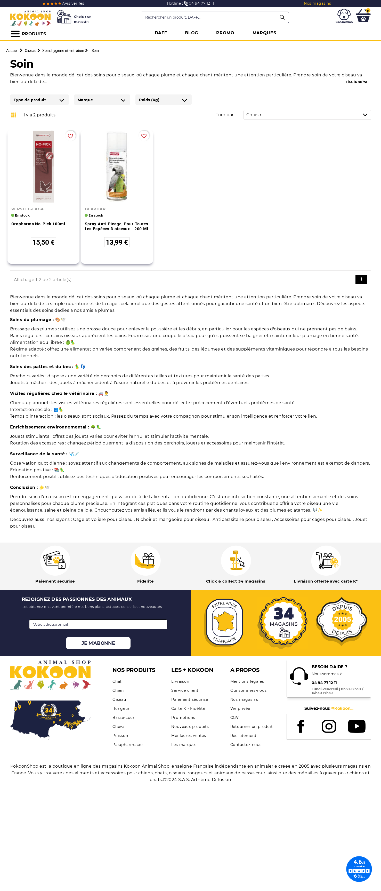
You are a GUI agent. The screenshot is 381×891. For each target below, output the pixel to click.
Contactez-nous (246, 744)
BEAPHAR (95, 208)
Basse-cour (123, 717)
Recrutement (243, 735)
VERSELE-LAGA (27, 208)
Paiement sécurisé (189, 699)
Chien (118, 690)
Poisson (120, 735)
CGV (234, 717)
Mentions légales (247, 681)
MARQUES (264, 32)
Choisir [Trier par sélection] (308, 115)
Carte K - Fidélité (188, 708)
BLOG (191, 32)
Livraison (180, 681)
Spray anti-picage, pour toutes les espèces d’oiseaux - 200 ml (116, 226)
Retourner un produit (251, 726)
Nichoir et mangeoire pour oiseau (173, 519)
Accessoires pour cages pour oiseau (313, 519)
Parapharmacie (127, 744)
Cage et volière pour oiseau (103, 519)
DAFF (161, 32)
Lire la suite (356, 82)
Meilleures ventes (188, 735)
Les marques (184, 744)
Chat (117, 681)
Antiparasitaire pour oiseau (242, 519)
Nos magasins (244, 699)
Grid (14, 115)
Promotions (183, 717)
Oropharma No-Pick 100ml (38, 224)
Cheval (119, 726)
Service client (184, 690)
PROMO (225, 32)
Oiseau (119, 699)
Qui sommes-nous (248, 690)
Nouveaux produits (190, 726)
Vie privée (240, 708)
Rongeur (121, 708)
